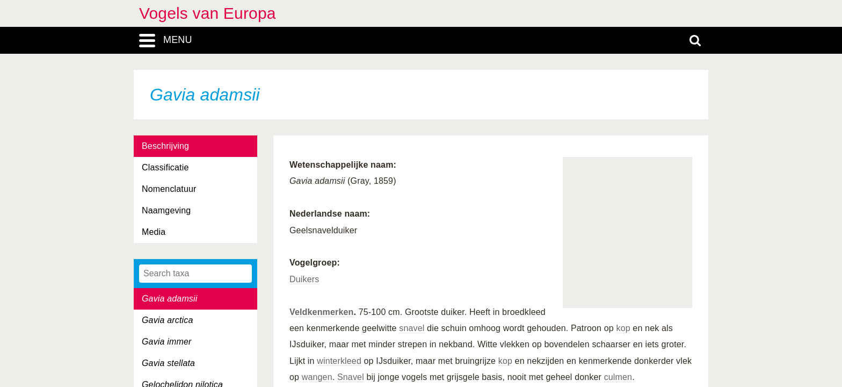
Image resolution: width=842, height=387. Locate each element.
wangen (317, 377)
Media (153, 231)
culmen (618, 377)
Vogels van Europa (207, 13)
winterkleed (339, 361)
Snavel (350, 377)
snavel (411, 328)
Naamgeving (166, 210)
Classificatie (165, 167)
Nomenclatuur (169, 189)
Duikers (304, 279)
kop (623, 328)
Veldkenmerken (321, 312)
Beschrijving (165, 145)
